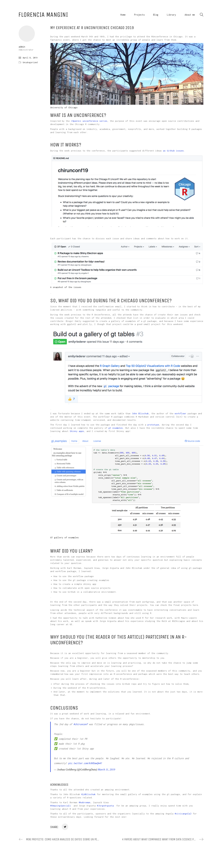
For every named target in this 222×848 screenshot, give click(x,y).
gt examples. (116, 428)
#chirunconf (80, 724)
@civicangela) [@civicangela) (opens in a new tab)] (183, 813)
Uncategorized (30, 62)
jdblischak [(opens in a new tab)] (89, 794)
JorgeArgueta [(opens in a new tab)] (106, 805)
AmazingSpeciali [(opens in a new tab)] (61, 805)
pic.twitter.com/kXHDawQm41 (85, 763)
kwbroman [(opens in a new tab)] (85, 802)
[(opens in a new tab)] (71, 805)
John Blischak (140, 413)
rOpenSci (76, 121)
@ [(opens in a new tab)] (82, 794)
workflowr (180, 413)
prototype (153, 424)
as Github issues (173, 150)
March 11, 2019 (106, 769)
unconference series (95, 121)
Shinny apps (77, 431)
